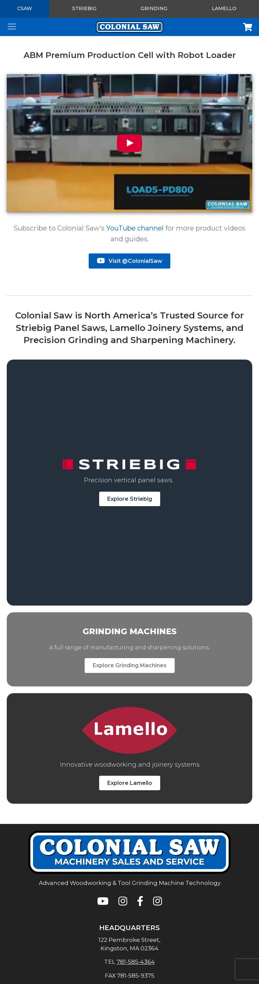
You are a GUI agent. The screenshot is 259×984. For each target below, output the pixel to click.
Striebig (84, 8)
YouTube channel (135, 228)
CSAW (24, 8)
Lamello (224, 8)
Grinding (154, 8)
